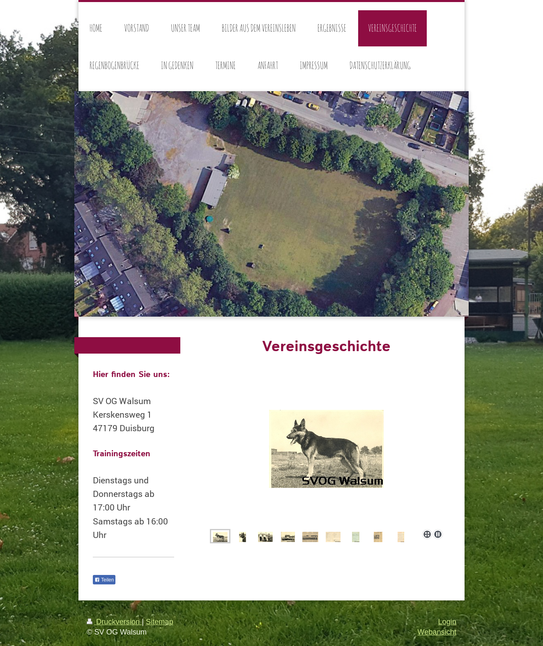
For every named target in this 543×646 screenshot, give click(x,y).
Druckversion (114, 622)
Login (447, 622)
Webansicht (436, 632)
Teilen (104, 580)
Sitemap (159, 622)
